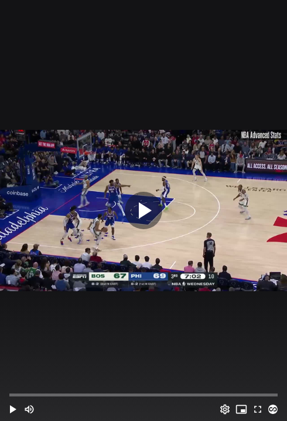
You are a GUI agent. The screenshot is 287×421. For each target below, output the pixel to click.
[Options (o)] (225, 409)
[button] (13, 409)
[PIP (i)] (241, 409)
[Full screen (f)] (258, 409)
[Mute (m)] (29, 409)
